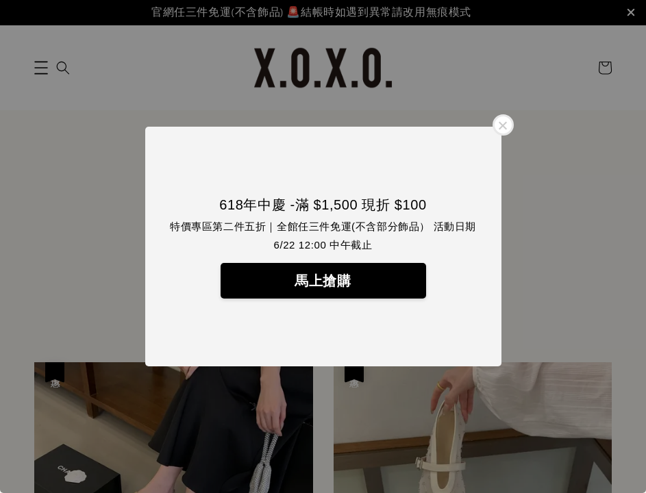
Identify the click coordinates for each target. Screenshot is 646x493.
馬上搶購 (323, 280)
